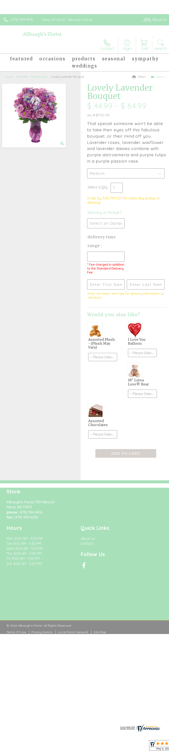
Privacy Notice (41, 632)
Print (139, 77)
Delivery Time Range (102, 241)
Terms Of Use (16, 632)
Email (157, 77)
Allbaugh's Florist (42, 34)
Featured (22, 76)
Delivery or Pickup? (105, 212)
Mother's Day (39, 76)
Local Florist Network (73, 632)
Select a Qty (97, 187)
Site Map (100, 632)
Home (9, 76)
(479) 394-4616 (22, 19)
